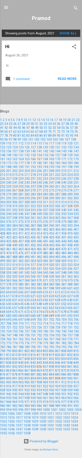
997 (27, 410)
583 (39, 284)
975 (51, 402)
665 (63, 308)
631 (14, 300)
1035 (3, 425)
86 (41, 136)
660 (33, 308)
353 (63, 214)
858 (51, 367)
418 (63, 233)
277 (76, 190)
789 (27, 347)
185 (70, 163)
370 (8, 222)
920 (33, 386)
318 (8, 206)
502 (21, 261)
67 (36, 132)
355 (76, 214)
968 (8, 402)
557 (39, 276)
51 (45, 128)
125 (21, 147)
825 (8, 359)
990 (63, 406)
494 (51, 257)
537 (76, 269)
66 (32, 132)
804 (39, 351)
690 (57, 316)
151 (21, 155)
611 (51, 292)
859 (57, 367)
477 (27, 253)
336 (39, 210)
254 (14, 186)
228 (14, 179)
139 (27, 151)
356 (2, 218)
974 (45, 402)
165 (27, 159)
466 (39, 249)
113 (27, 143)
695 (8, 320)
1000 (46, 410)
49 (36, 128)
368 (76, 218)
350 (45, 214)
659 (27, 308)
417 (57, 233)
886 (63, 374)
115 (39, 143)
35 (54, 124)
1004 (77, 410)
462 (14, 249)
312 (51, 202)
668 (2, 312)
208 (51, 171)
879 (21, 374)
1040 (42, 425)
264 (76, 186)
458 (70, 245)
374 (33, 222)
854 (27, 367)
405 (63, 230)
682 (8, 316)
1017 (19, 417)
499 (2, 261)
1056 (11, 433)
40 (76, 124)
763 (27, 339)
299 (51, 198)
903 (8, 382)
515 (21, 265)
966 (76, 398)
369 (2, 222)
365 (57, 218)
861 (70, 367)
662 (45, 308)
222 (57, 175)
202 (14, 171)
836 (76, 359)
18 (60, 120)
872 (57, 370)
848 (70, 363)
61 (10, 132)
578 (8, 284)
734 (8, 331)
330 (2, 210)
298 (45, 198)
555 (27, 276)
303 (76, 198)
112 (21, 143)
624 (51, 296)
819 (51, 355)
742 (57, 331)
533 (51, 269)
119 (63, 143)
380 (70, 222)
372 (21, 222)
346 (21, 214)
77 (1, 136)
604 (8, 292)
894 (33, 378)
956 (14, 398)
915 (2, 386)
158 (63, 155)
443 (57, 241)
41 (1, 128)
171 (63, 159)
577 (2, 284)
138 (21, 151)
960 (39, 398)
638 (57, 300)
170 (57, 159)
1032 (58, 421)
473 (2, 253)
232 (39, 179)
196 (57, 167)
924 (57, 386)
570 (39, 280)
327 (63, 206)
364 (51, 218)
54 (58, 128)
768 (57, 339)
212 (76, 171)
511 (76, 261)
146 (70, 151)
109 (2, 143)
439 (33, 241)
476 (21, 253)
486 (2, 257)
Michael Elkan (50, 449)
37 (63, 124)
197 (63, 167)
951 (63, 394)
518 (39, 265)
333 (21, 210)
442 (51, 241)
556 (33, 276)
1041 (50, 425)
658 (21, 308)
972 (33, 402)
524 (76, 265)
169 (51, 159)
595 (33, 288)
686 (33, 316)
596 (39, 288)
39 (71, 124)
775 (21, 343)
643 (8, 304)
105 (55, 139)
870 (45, 370)
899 (63, 378)
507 (51, 261)
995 (14, 410)
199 (76, 167)
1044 (74, 425)
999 (39, 410)
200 (2, 171)
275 (63, 190)
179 (33, 163)
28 (23, 124)
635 (39, 300)
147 (76, 151)
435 (8, 241)
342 (76, 210)
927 (76, 386)
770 (70, 339)
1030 (42, 421)
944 (21, 394)
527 (14, 269)
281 (21, 194)
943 (14, 394)
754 (51, 335)
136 (8, 151)
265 (2, 190)
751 (33, 335)
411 (21, 233)
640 (70, 300)
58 (76, 128)
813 (14, 355)
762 (21, 339)
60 (6, 132)
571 (45, 280)
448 (8, 245)
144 (57, 151)
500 (8, 261)
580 (21, 284)
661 (39, 308)
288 (63, 194)
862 (76, 367)
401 (39, 230)
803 (33, 351)
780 (51, 343)
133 (70, 147)
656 (8, 308)
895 (39, 378)
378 (57, 222)
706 (76, 320)
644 (14, 304)
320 (21, 206)
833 (57, 359)
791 (39, 347)
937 (57, 390)
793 (51, 347)
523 (70, 265)
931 (21, 390)
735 (14, 331)
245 (39, 183)
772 (2, 343)
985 (33, 406)
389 (45, 226)
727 (45, 327)
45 (19, 128)
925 (63, 386)
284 (39, 194)
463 (21, 249)
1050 (42, 429)
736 (21, 331)
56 (67, 128)
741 (51, 331)
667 (76, 308)
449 (14, 245)
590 (2, 288)
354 (70, 214)
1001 (54, 410)
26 (15, 124)
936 (51, 390)
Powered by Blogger (41, 441)
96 (6, 139)
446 (76, 241)
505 (39, 261)
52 (50, 128)
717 (63, 323)
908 (39, 382)
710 (21, 323)
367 (70, 218)
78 (6, 136)
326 (57, 206)
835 (70, 359)
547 (57, 273)
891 (14, 378)
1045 (3, 429)
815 (27, 355)
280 (14, 194)
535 (63, 269)
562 (70, 276)
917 (14, 386)
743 (63, 331)
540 (14, 273)
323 (39, 206)
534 (57, 269)
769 (63, 339)
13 (38, 120)
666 (70, 308)
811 (2, 355)
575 (70, 280)
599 (57, 288)
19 (64, 120)
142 (45, 151)
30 (32, 124)
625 (57, 296)
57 (71, 128)
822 (70, 355)
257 (33, 186)
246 (45, 183)
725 (33, 327)
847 (63, 363)
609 (39, 292)
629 (2, 300)
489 (21, 257)
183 (57, 163)
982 (14, 406)
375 (39, 222)
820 (57, 355)
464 (27, 249)
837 (2, 363)
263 (70, 186)
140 (33, 151)
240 (8, 183)
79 (10, 136)
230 (27, 179)
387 (33, 226)
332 (14, 210)
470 (63, 249)
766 (45, 339)
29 (28, 124)
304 (2, 202)
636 (45, 300)
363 (45, 218)
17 (56, 120)
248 (57, 183)
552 (8, 276)
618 (14, 296)
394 (76, 226)
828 (27, 359)
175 (8, 163)
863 (2, 370)
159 (70, 155)
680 (76, 312)
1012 (58, 414)
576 (76, 280)
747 (8, 335)
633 (27, 300)
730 (63, 327)
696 (14, 320)
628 (76, 296)
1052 (58, 429)
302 (70, 198)
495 (57, 257)
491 (33, 257)
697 (21, 320)
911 (57, 382)
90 (58, 136)
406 (70, 230)
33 (45, 124)
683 (14, 316)
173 (76, 159)
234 (51, 179)
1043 (66, 425)
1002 (62, 410)
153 (33, 155)
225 (76, 175)
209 (57, 171)
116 (45, 143)
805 (45, 351)
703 (57, 320)
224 (70, 175)
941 (2, 394)
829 (33, 359)
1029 (34, 421)
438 (27, 241)
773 (8, 343)
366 (63, 218)
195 (51, 167)
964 (63, 398)
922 (45, 386)
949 (51, 394)
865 (14, 370)
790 (33, 347)
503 (27, 261)
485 (76, 253)
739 (39, 331)
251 (76, 183)
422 (8, 237)
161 (2, 159)
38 (67, 124)
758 (76, 335)
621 (33, 296)
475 (14, 253)
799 (8, 351)
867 (27, 370)
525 (2, 269)
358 (14, 218)
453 (39, 245)
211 (70, 171)
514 (14, 265)
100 (24, 139)
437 (21, 241)
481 (51, 253)
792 (45, 347)
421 (2, 237)
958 (27, 398)
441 (45, 241)
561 (63, 276)
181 (45, 163)
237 (70, 179)
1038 (27, 425)
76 (76, 132)
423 (14, 237)
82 (23, 136)
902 (2, 382)
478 (33, 253)
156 (51, 155)
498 (76, 257)
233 (45, 179)
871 (51, 370)
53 (54, 128)
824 (2, 359)
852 (14, 367)
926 (70, 386)
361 (33, 218)
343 (2, 214)
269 (27, 190)
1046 (11, 429)
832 (51, 359)
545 (45, 273)
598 (51, 288)
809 (70, 351)
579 (14, 284)
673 (33, 312)
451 (27, 245)
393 (70, 226)
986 (39, 406)
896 (45, 378)
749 (21, 335)
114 (33, 143)
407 (76, 230)
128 (39, 147)
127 (33, 147)
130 (51, 147)
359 (21, 218)
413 (33, 233)
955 (8, 398)
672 (27, 312)
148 (2, 155)
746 (2, 335)
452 (33, 245)
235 (57, 179)
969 (14, 402)
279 (8, 194)
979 (76, 402)
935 (45, 390)
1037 (19, 425)
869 (39, 370)
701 (45, 320)
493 (45, 257)
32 (41, 124)
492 (39, 257)
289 (70, 194)
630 (8, 300)
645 (21, 304)
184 (63, 163)
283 (33, 194)
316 (76, 202)
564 (2, 280)
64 (23, 132)
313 (57, 202)
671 (21, 312)
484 (70, 253)
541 (21, 273)
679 (70, 312)
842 (33, 363)
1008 (27, 414)
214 (8, 175)
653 (70, 304)
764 (33, 339)
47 (28, 128)
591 (8, 288)
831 (45, 359)
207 (45, 171)
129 (45, 147)
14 (43, 120)
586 (57, 284)
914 (76, 382)
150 (14, 155)
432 (70, 237)
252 (2, 186)
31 (36, 124)
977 (63, 402)
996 (21, 410)
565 (8, 280)
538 (2, 273)
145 (63, 151)
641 (76, 300)
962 (51, 398)
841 (27, 363)
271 (39, 190)
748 (14, 335)
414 (39, 233)
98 (15, 139)
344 (8, 214)
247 (51, 183)
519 (45, 265)
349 (39, 214)
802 (27, 351)
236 (63, 179)
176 (14, 163)
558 (45, 276)
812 (8, 355)
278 (2, 194)
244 (33, 183)
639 (63, 300)
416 (51, 233)
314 (63, 202)
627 (70, 296)
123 (8, 147)
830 (39, 359)
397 (14, 230)
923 (51, 386)
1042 (58, 425)
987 (45, 406)
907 (33, 382)
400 (33, 230)
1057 (19, 433)
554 (21, 276)
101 (30, 139)
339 (57, 210)
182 (51, 163)
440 (39, 241)
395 (2, 230)
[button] (74, 47)
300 (57, 198)
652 (63, 304)
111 (14, 143)
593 (21, 288)
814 (21, 355)
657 (14, 308)
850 (2, 367)
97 (10, 139)
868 (33, 370)
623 (45, 296)
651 (57, 304)
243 (27, 183)
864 (8, 370)
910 (51, 382)
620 (27, 296)
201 (8, 171)
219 (39, 175)
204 (27, 171)
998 (33, 410)
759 (2, 339)
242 (21, 183)
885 (57, 374)
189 (14, 167)
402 (45, 230)
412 (27, 233)
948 (45, 394)
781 (57, 343)
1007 (19, 414)
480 (45, 253)
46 (23, 128)
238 (76, 179)
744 (70, 331)
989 (57, 406)
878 (14, 374)
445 (70, 241)
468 (51, 249)
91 (63, 136)
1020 (42, 417)
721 (8, 327)
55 (63, 128)
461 (8, 249)
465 (33, 249)
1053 (66, 429)
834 (63, 359)
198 (70, 167)
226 (2, 179)
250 (70, 183)
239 (2, 183)
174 (2, 163)
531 (39, 269)
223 (63, 175)
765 (39, 339)
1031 (50, 421)
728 (51, 327)
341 (70, 210)
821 (63, 355)
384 (14, 226)
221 (51, 175)
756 (63, 335)
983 (21, 406)
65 (28, 132)
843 (39, 363)
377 (51, 222)
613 (63, 292)
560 (57, 276)
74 (67, 132)
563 (76, 276)
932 (27, 390)
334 (27, 210)
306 (14, 202)
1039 (34, 425)
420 (76, 233)
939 (70, 390)
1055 (3, 433)
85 (36, 136)
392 (63, 226)
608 (33, 292)
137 (14, 151)
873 (63, 370)
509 (63, 261)
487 (8, 257)
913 (70, 382)
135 (2, 151)
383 (8, 226)
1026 (11, 421)
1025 (3, 421)
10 (25, 120)
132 (63, 147)
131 (57, 147)
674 (39, 312)
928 (2, 390)
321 (27, 206)
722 (14, 327)
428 (45, 237)
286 (51, 194)
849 (76, 363)
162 (8, 159)
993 (2, 410)
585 (51, 284)
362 (39, 218)
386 (27, 226)
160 (76, 155)
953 (76, 394)
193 (39, 167)
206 (39, 171)
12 (34, 120)
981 (8, 406)
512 (2, 265)
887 (70, 374)
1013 (66, 414)
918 (21, 386)
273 (51, 190)
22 (78, 120)
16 (51, 120)
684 (21, 316)
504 (33, 261)
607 (27, 292)
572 (51, 280)
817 (39, 355)
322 (33, 206)
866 (21, 370)
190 (21, 167)
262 (63, 186)
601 (70, 288)
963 (57, 398)
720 (2, 327)
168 (45, 159)
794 (57, 347)
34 (50, 124)
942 (8, 394)
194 (45, 167)
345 (14, 214)
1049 (34, 429)
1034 (74, 421)
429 (51, 237)
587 (63, 284)
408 (2, 233)
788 (21, 347)
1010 (42, 414)
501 (14, 261)
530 (33, 269)
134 (76, 147)
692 (70, 316)
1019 (34, 417)
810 (76, 351)
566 (14, 280)
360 (27, 218)
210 (63, 171)
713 (39, 323)
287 (57, 194)
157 (57, 155)
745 (76, 331)
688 (45, 316)
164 (21, 159)
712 (33, 323)
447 (2, 245)
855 (33, 367)
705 (70, 320)
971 (27, 402)
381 (76, 222)
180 (39, 163)
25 (10, 124)
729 (57, 327)
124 (14, 147)
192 (33, 167)
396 (8, 230)
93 (71, 136)
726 (39, 327)
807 (57, 351)
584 (45, 284)
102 (36, 139)
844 (45, 363)
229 (21, 179)
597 (45, 288)
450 (21, 245)
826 (14, 359)
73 (63, 132)
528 (21, 269)
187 (2, 167)
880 (27, 374)
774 (14, 343)
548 (63, 273)
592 (14, 288)
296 (33, 198)
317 (2, 206)
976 (57, 402)
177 (21, 163)
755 (57, 335)
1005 (3, 414)
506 (45, 261)
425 (27, 237)
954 (2, 398)
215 (14, 175)
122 (2, 147)
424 (21, 237)
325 (51, 206)
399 (27, 230)
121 (76, 143)
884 (51, 374)
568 (27, 280)
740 (45, 331)
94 (76, 136)
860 (63, 367)
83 (28, 136)
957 (21, 398)
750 (27, 335)
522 (63, 265)
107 (67, 139)
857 (45, 367)
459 (76, 245)
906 (27, 382)
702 (51, 320)
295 (27, 198)
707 (2, 323)
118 (57, 143)
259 (45, 186)
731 (70, 327)
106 (61, 139)
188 (8, 167)
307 (21, 202)
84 (32, 136)
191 (27, 167)
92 (67, 136)
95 (1, 139)
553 (14, 276)
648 (39, 304)
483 (63, 253)
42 (6, 128)
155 (45, 155)
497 (70, 257)
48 (32, 128)
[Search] (76, 8)
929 (8, 390)
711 (27, 323)
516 (27, 265)
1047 (19, 429)
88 (50, 136)
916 (8, 386)
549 (70, 273)
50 (41, 128)
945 (27, 394)
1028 (27, 421)
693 (76, 316)
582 (33, 284)
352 (57, 214)
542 (27, 273)
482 (57, 253)
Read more (67, 79)
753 (45, 335)
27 (19, 124)
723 (21, 327)
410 (14, 233)
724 (27, 327)
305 (8, 202)
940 (76, 390)
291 (2, 198)
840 (21, 363)
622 (39, 296)
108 (73, 139)
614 (70, 292)
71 (54, 132)
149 (8, 155)
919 (27, 386)
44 (15, 128)
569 (33, 280)
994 (8, 410)
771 (76, 339)
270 (33, 190)
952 (70, 394)
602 (76, 288)
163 (14, 159)
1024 (74, 417)
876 (2, 374)
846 (57, 363)
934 (39, 390)
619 (21, 296)
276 (70, 190)
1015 (3, 417)
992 (76, 406)
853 (21, 367)
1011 (50, 414)
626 (63, 296)
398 (21, 230)
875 (76, 370)
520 (51, 265)
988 (51, 406)
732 (76, 327)
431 (63, 237)
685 (27, 316)
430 (57, 237)
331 (8, 210)
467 (45, 249)
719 (76, 323)
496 (63, 257)
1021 (50, 417)
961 (45, 398)
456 (57, 245)
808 (63, 351)
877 (8, 374)
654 (76, 304)
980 (2, 406)
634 (33, 300)
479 (39, 253)
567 (21, 280)
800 (14, 351)
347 (27, 214)
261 (57, 186)
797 (76, 347)
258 (39, 186)
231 (33, 179)
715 (51, 323)
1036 (11, 425)
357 (8, 218)
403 (51, 230)
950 (57, 394)
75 (71, 132)
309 (33, 202)
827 (21, 359)
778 (39, 343)
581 (27, 284)
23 (1, 124)
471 (70, 249)
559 (51, 276)
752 (39, 335)
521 (57, 265)
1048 (27, 429)
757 (70, 335)
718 (70, 323)
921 (39, 386)
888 (76, 374)
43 (10, 128)
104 (49, 139)
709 (14, 323)
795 (63, 347)
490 (27, 257)
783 (70, 343)
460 (2, 249)
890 (8, 378)
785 (2, 347)
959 (33, 398)
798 (2, 351)
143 (51, 151)
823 (76, 355)
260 (51, 186)
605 (14, 292)
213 (2, 175)
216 (21, 175)
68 (41, 132)
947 (39, 394)
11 (29, 120)
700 (39, 320)
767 (51, 339)
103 (42, 139)
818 (45, 355)
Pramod (41, 18)
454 (45, 245)
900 (70, 378)
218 (33, 175)
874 (70, 370)
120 (70, 143)
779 (45, 343)
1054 (74, 429)
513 (8, 265)
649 (45, 304)
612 (57, 292)
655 (2, 308)
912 (63, 382)
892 (21, 378)
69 (45, 132)
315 (70, 202)
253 (8, 186)
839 (14, 363)
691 (63, 316)
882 (39, 374)
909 (45, 382)
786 (8, 347)
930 (14, 390)
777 (33, 343)
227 (8, 179)
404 (57, 230)
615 (76, 292)
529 (27, 269)
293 (14, 198)
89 (54, 136)
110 (8, 143)
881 (33, 374)
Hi (7, 46)
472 (76, 249)
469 (57, 249)
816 (33, 355)
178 (27, 163)
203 (21, 171)
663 (51, 308)
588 (70, 284)
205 (33, 171)
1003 (69, 410)
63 (19, 132)
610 (45, 292)
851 (8, 367)
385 (21, 226)
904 (14, 382)
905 (21, 382)
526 (8, 269)
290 (76, 194)
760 (8, 339)
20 (69, 120)
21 (73, 120)
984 (27, 406)
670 (14, 312)
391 (57, 226)
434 (2, 241)
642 (2, 304)
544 (39, 273)
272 (45, 190)
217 (27, 175)
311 (45, 202)
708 (8, 323)
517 (33, 265)
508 (57, 261)
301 (63, 198)
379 (63, 222)
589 (76, 284)
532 (45, 269)
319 (14, 206)
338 (51, 210)
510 (70, 261)
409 (8, 233)
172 (70, 159)
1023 (66, 417)
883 (45, 374)
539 (8, 273)
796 (70, 347)
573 (57, 280)
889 (2, 378)
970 (21, 402)
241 (14, 183)
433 (76, 237)
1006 (11, 414)
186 (76, 163)
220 (45, 175)
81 (19, 136)
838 (8, 363)
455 (51, 245)
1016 (11, 417)
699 (33, 320)
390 (51, 226)
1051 (50, 429)
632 (21, 300)
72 (58, 132)
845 (51, 363)
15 (47, 120)
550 (76, 273)
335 (33, 210)
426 (33, 237)
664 (57, 308)
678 (63, 312)
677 (57, 312)
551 (2, 276)
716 (57, 323)
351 (51, 214)
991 (70, 406)
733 (2, 331)
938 (63, 390)
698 (27, 320)
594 (27, 288)
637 (51, 300)
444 (63, 241)
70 (50, 132)
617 (8, 296)
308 (27, 202)
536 (70, 269)
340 (63, 210)
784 (76, 343)
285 (45, 194)
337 (45, 210)
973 (39, 402)
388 (39, 226)
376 (45, 222)
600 (63, 288)
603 (2, 292)
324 (45, 206)
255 (21, 186)
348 (33, 214)
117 (51, 143)
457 (63, 245)
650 (51, 304)
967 (2, 402)
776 (27, 343)
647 (33, 304)
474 (8, 253)
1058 (27, 433)
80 (15, 136)
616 (2, 296)
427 (39, 237)
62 (15, 132)
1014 (74, 414)
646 (27, 304)
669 (8, 312)
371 (14, 222)
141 (39, 151)
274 (57, 190)
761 (14, 339)
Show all (68, 33)
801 (21, 351)
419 (70, 233)
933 (33, 390)
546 (51, 273)
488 (14, 257)
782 (63, 343)
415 (45, 233)
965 (70, 398)
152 (27, 155)
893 (27, 378)
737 (27, 331)
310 (39, 202)
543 (33, 273)
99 (19, 139)
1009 (34, 414)
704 (63, 320)
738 (33, 331)
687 (39, 316)
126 (27, 147)
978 (70, 402)
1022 (58, 417)
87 (45, 136)
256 (27, 186)
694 (2, 320)
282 (27, 194)
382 (2, 226)
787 (14, 347)
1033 (66, 421)
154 (39, 155)
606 (21, 292)
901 (76, 378)
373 (27, 222)
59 (1, 132)
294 (21, 198)
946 (33, 394)
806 (51, 351)
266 (8, 190)
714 (45, 323)
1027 (19, 421)
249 (63, 183)
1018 (27, 417)
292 (8, 198)
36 (58, 124)
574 (63, 280)
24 (6, 124)
